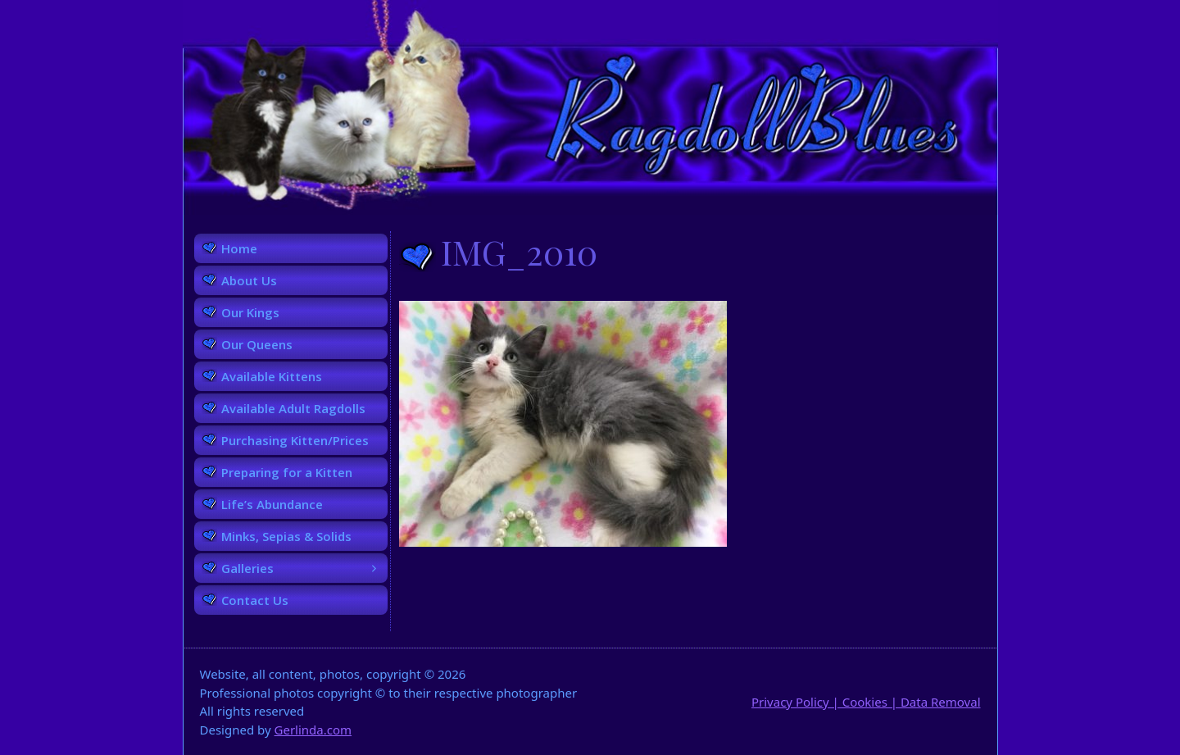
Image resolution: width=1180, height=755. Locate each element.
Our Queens (257, 344)
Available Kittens (271, 376)
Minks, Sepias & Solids (286, 536)
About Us (249, 280)
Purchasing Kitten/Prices (295, 440)
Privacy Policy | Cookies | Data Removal (866, 702)
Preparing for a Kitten (286, 472)
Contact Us (254, 600)
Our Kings (250, 312)
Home (239, 248)
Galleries (304, 568)
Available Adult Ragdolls (293, 408)
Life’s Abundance (272, 504)
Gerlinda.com (313, 729)
